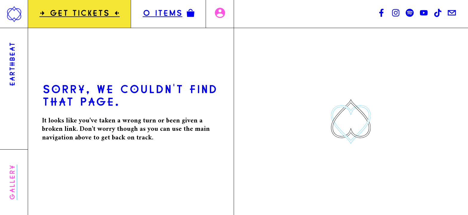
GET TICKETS (79, 14)
